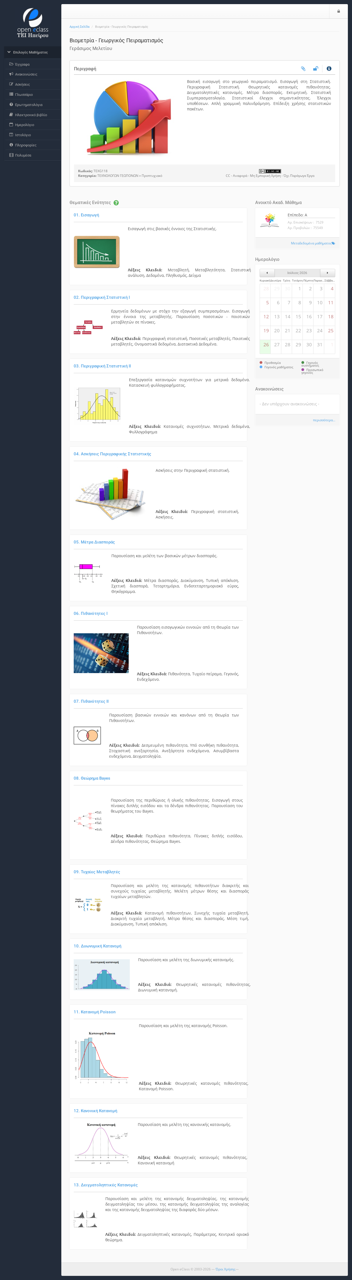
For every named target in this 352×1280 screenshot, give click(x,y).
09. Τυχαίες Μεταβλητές (97, 871)
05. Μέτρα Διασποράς (94, 542)
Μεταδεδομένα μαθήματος (311, 243)
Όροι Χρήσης (225, 1269)
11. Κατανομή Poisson (95, 1012)
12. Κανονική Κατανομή (95, 1110)
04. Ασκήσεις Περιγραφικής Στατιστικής (112, 453)
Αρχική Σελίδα (79, 27)
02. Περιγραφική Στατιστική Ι (102, 297)
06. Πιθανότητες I (91, 613)
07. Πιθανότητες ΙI (91, 701)
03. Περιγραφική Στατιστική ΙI (102, 366)
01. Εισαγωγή (86, 215)
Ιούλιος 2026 (297, 273)
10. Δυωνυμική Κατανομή (97, 946)
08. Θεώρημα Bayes (92, 778)
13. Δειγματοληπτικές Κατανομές (106, 1185)
